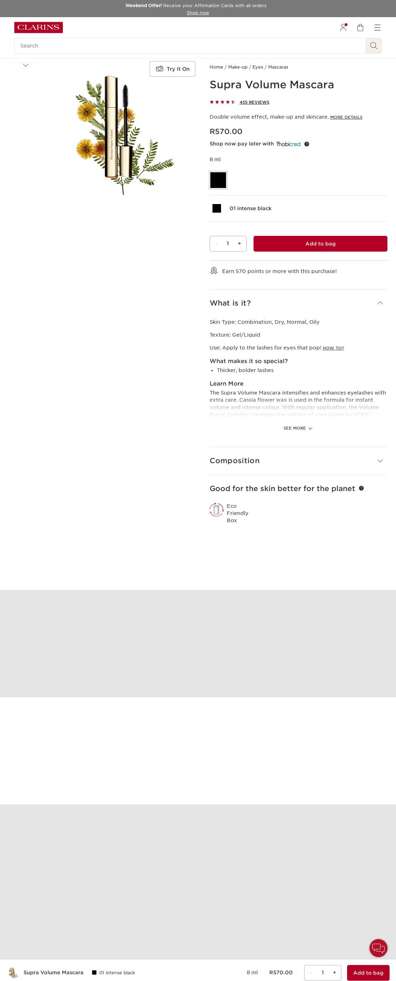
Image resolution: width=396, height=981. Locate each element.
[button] (25, 78)
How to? (333, 348)
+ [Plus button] (239, 243)
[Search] (190, 46)
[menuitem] (343, 27)
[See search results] (374, 46)
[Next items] (25, 202)
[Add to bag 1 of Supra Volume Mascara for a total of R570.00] (320, 244)
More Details (346, 117)
